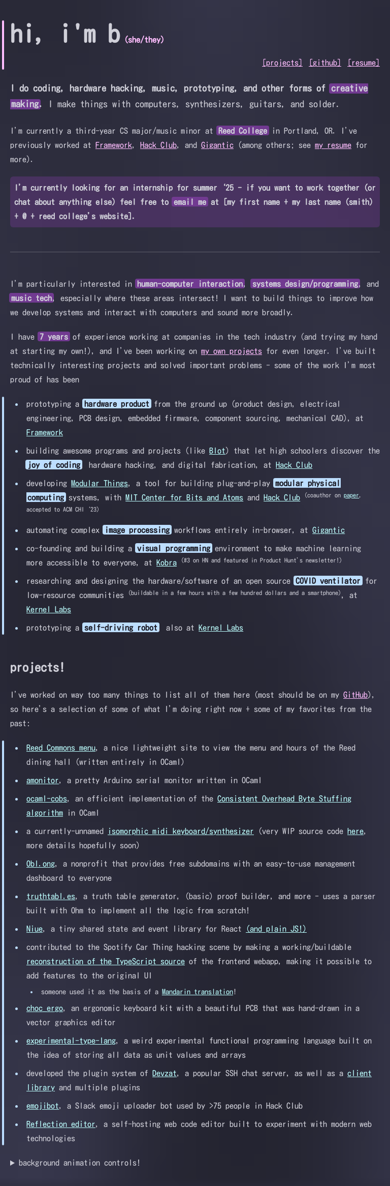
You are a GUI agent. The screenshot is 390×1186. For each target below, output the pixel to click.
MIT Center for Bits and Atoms (184, 497)
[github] (325, 62)
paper (351, 495)
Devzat (164, 1073)
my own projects (231, 351)
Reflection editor (60, 1124)
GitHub (355, 695)
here (355, 831)
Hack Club (158, 145)
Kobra (166, 562)
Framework (113, 145)
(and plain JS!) (276, 929)
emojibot (42, 1106)
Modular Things (99, 483)
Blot (217, 451)
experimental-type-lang (71, 1040)
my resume (333, 145)
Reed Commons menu (60, 748)
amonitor (42, 780)
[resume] (363, 62)
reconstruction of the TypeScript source (105, 961)
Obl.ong (40, 863)
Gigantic (217, 145)
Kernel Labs (48, 609)
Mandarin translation (197, 991)
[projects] (282, 62)
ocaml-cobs (46, 798)
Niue (34, 929)
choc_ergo (44, 1008)
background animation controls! (80, 1163)
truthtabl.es (50, 896)
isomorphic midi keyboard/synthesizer (181, 831)
